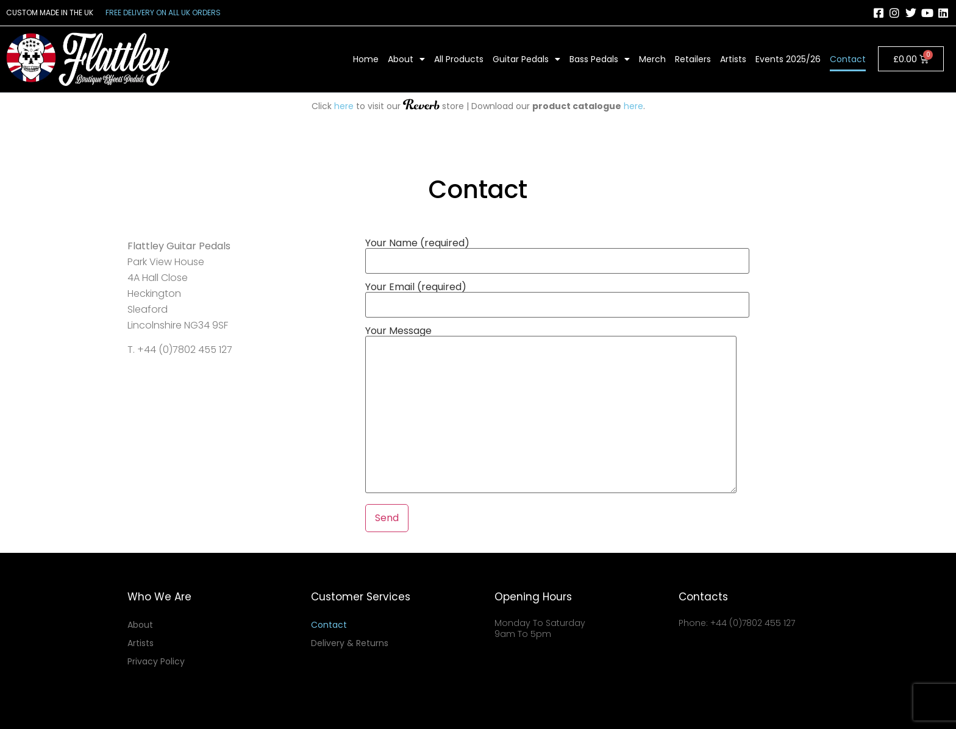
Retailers (693, 59)
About (406, 59)
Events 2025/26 (788, 59)
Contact (848, 59)
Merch (652, 59)
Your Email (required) (557, 296)
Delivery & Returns (349, 643)
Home (366, 59)
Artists (733, 59)
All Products (458, 59)
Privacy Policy (156, 661)
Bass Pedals (599, 59)
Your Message (551, 410)
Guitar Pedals (526, 59)
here (344, 106)
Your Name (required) (557, 253)
